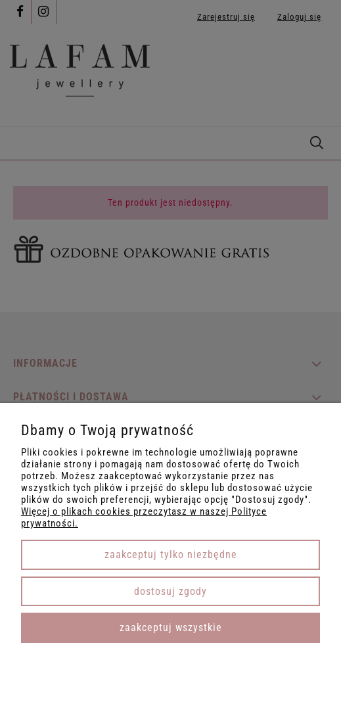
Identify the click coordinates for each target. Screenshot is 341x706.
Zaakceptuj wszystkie (171, 627)
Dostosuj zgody (170, 591)
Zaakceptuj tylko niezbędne (170, 554)
